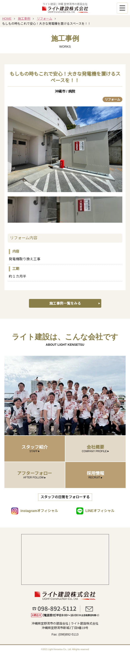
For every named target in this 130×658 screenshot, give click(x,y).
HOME (6, 18)
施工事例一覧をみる (65, 303)
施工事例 (24, 18)
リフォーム (44, 18)
